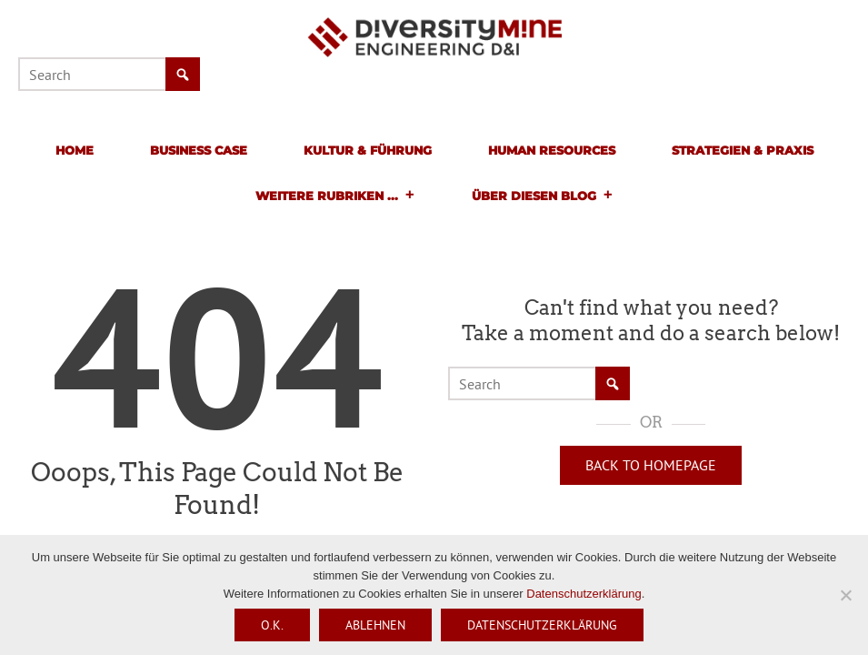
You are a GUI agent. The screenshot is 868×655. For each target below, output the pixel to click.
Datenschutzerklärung (583, 593)
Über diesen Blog (543, 195)
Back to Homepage (650, 465)
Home (74, 150)
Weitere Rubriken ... (335, 195)
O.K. (272, 625)
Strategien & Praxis (742, 150)
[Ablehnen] (845, 595)
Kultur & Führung (368, 150)
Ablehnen (375, 625)
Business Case (198, 150)
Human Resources (551, 150)
